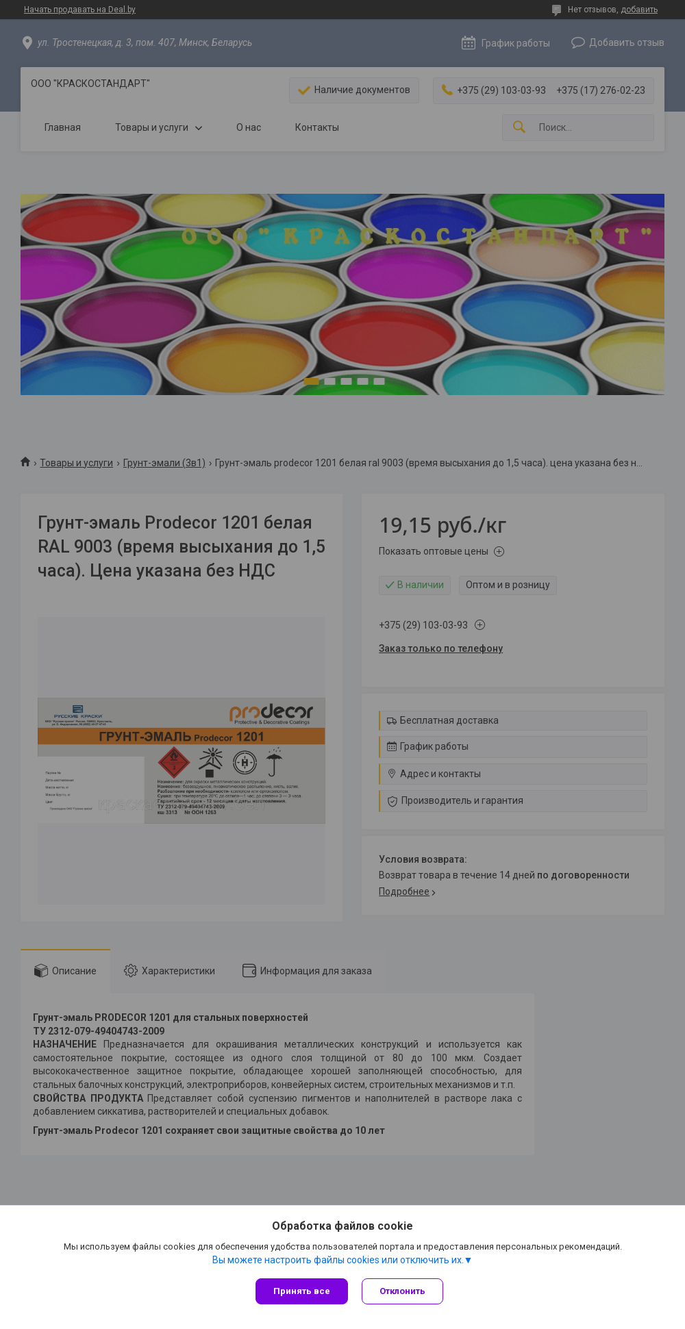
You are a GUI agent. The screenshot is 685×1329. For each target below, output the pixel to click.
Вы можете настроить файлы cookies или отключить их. (338, 1259)
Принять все (301, 1291)
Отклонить (402, 1291)
